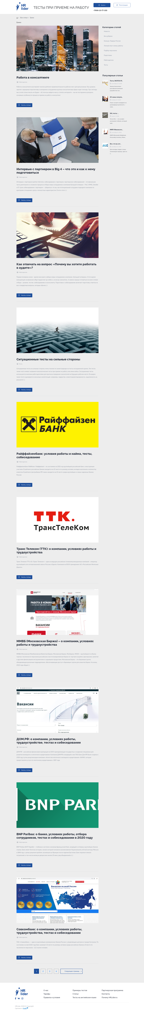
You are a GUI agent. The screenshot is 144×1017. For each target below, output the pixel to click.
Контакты (106, 994)
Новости (107, 31)
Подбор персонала (110, 50)
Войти (101, 5)
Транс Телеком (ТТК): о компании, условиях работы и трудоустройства (56, 550)
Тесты (106, 65)
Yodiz (25, 1008)
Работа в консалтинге (32, 77)
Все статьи (24, 17)
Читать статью (26, 105)
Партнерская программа (112, 990)
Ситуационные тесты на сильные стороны (48, 359)
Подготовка (108, 55)
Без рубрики (108, 36)
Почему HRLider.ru (109, 997)
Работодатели (109, 60)
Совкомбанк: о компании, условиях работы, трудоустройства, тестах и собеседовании (49, 930)
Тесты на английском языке (84, 997)
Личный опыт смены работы (113, 46)
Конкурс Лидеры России (112, 41)
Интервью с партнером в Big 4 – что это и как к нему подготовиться (55, 170)
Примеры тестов (80, 990)
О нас (46, 990)
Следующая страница (72, 971)
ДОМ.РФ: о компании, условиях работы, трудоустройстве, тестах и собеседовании (48, 740)
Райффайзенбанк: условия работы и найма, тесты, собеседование (54, 455)
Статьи (75, 994)
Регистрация (122, 5)
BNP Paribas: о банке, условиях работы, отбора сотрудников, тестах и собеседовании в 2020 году (54, 835)
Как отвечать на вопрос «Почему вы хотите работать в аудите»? (56, 265)
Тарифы (47, 994)
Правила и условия (52, 997)
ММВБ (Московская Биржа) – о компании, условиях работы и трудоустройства (55, 642)
